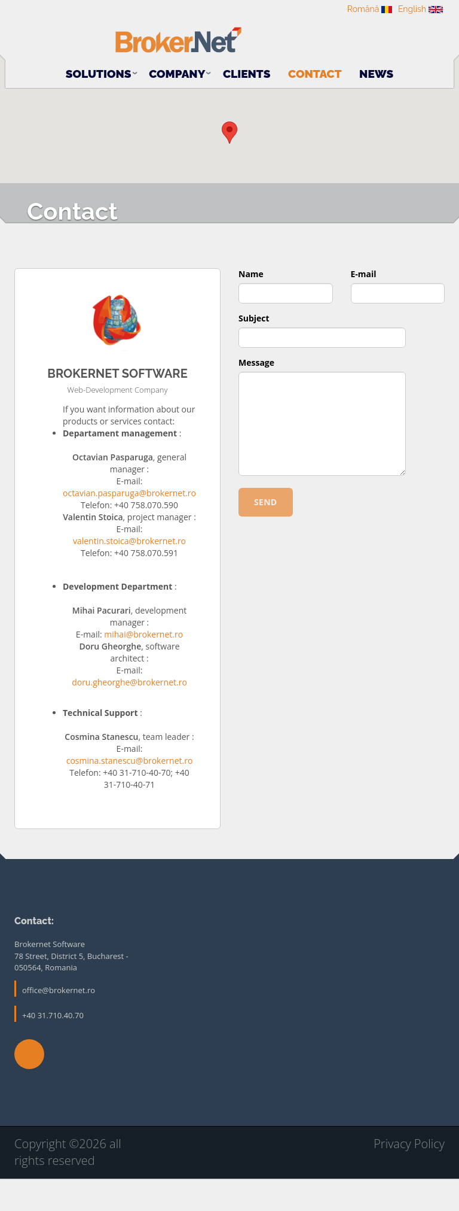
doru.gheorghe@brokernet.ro (129, 716)
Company (177, 69)
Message (256, 396)
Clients (247, 69)
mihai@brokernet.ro (143, 668)
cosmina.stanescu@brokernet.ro (129, 794)
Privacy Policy (409, 1178)
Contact (315, 69)
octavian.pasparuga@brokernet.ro (129, 527)
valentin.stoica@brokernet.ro (129, 575)
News (376, 69)
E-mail (364, 308)
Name (251, 308)
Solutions (98, 69)
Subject (254, 352)
